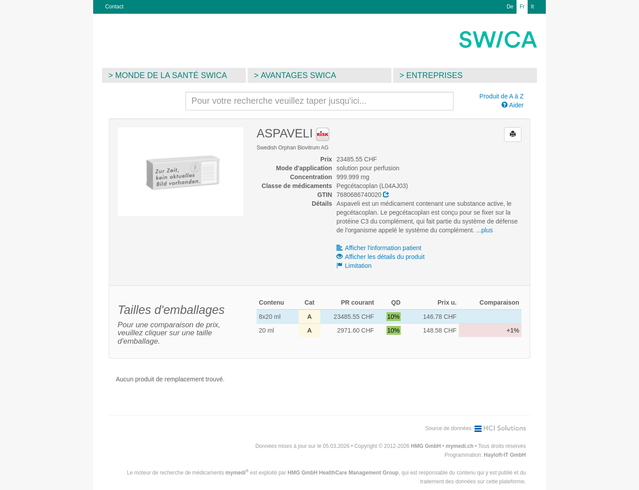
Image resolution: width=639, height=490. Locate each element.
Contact (114, 7)
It (532, 7)
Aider (512, 105)
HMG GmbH (426, 446)
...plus (484, 230)
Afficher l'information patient (378, 247)
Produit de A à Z (501, 96)
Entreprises (434, 75)
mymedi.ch (459, 446)
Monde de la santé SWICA (171, 75)
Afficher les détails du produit (380, 256)
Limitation (353, 265)
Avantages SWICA (298, 75)
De (510, 7)
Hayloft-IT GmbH (505, 455)
